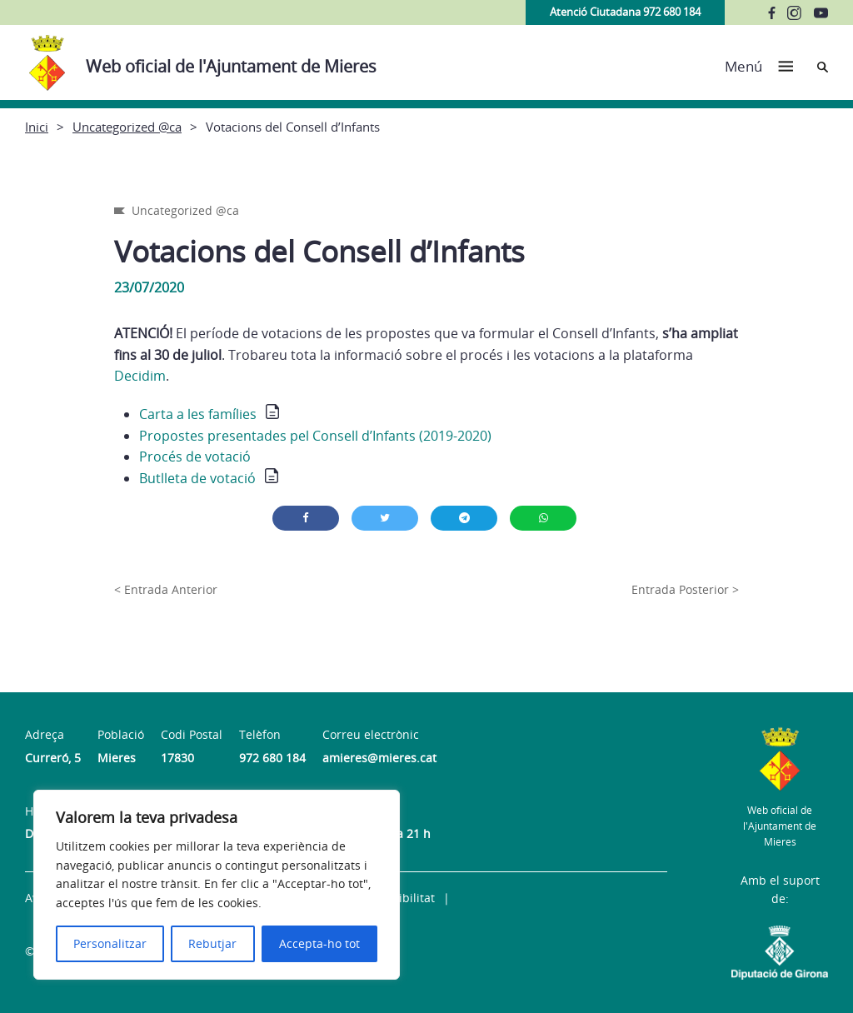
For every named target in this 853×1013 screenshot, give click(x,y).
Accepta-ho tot (319, 943)
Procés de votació (195, 456)
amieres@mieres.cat (379, 758)
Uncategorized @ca (127, 126)
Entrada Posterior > (685, 589)
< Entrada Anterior (165, 589)
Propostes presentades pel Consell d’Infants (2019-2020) (315, 436)
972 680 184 (272, 758)
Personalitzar (110, 943)
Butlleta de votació (197, 478)
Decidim (140, 376)
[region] (216, 885)
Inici (36, 126)
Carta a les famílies (198, 414)
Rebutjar (212, 943)
